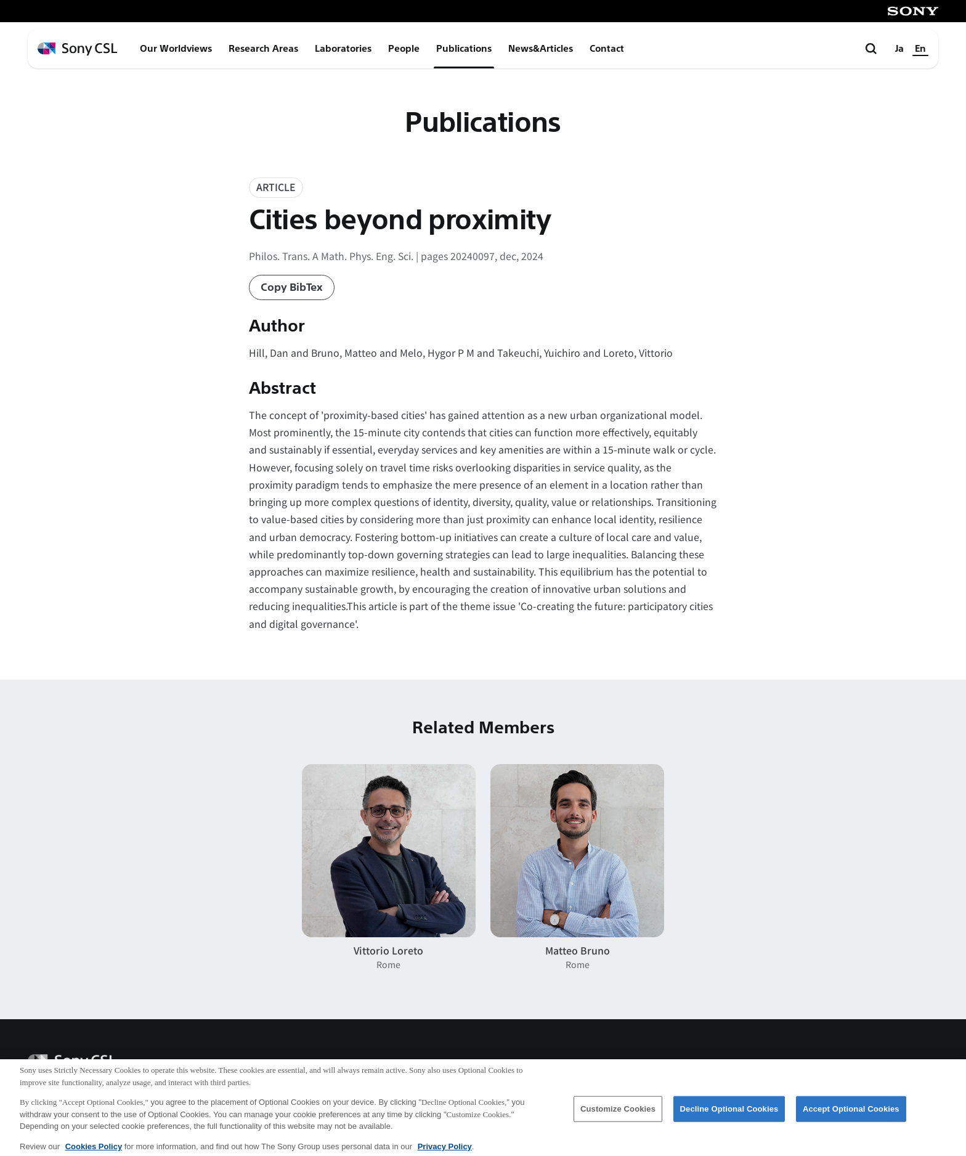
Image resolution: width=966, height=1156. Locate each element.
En (920, 49)
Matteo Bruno (577, 950)
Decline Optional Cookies (729, 1115)
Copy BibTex (292, 287)
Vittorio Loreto (388, 950)
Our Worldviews (176, 49)
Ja (899, 49)
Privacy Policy (900, 1065)
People (404, 49)
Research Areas (263, 49)
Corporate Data (646, 1065)
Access (729, 1065)
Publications (464, 49)
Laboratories (343, 49)
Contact (607, 49)
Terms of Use (805, 1065)
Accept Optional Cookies (851, 1115)
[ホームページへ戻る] (77, 49)
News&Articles (540, 49)
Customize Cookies (618, 1115)
